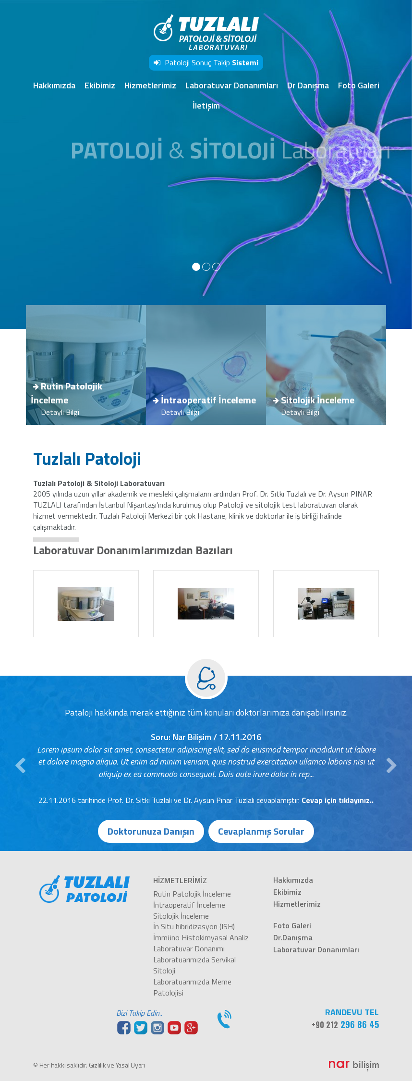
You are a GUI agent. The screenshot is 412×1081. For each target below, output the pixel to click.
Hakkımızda (54, 85)
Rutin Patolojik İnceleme (192, 893)
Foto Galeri (358, 85)
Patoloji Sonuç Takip (206, 62)
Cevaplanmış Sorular (261, 831)
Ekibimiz (100, 85)
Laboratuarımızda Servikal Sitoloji (194, 965)
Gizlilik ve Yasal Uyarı (117, 1065)
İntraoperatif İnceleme (189, 905)
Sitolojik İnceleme (181, 916)
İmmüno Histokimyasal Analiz (201, 937)
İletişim (206, 105)
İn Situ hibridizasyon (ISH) (194, 926)
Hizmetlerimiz (150, 85)
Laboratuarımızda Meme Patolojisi (192, 987)
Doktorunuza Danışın (151, 831)
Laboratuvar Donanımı (189, 948)
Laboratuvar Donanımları (231, 85)
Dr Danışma (308, 85)
